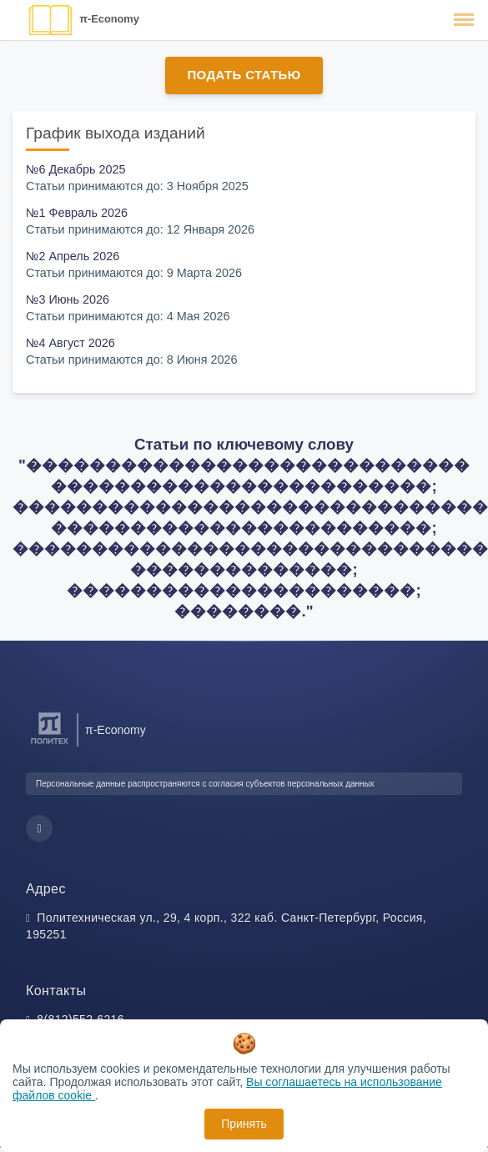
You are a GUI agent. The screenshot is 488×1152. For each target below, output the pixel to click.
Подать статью (243, 75)
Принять (244, 1123)
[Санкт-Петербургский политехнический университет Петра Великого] (49, 744)
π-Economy (109, 19)
